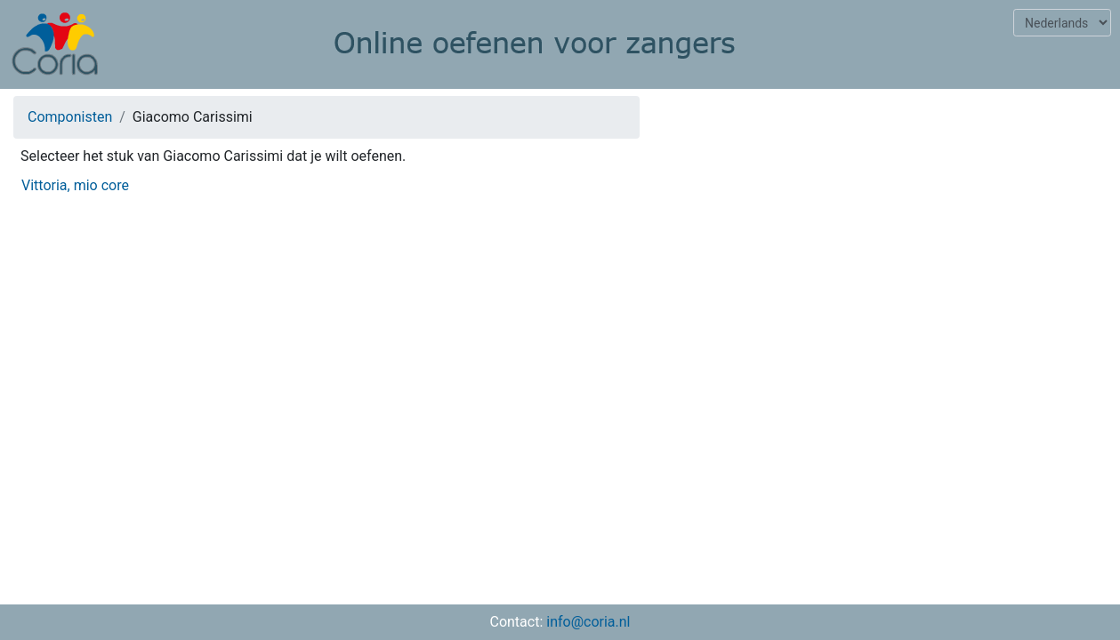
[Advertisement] (886, 218)
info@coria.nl (588, 621)
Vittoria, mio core (75, 185)
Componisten (70, 116)
